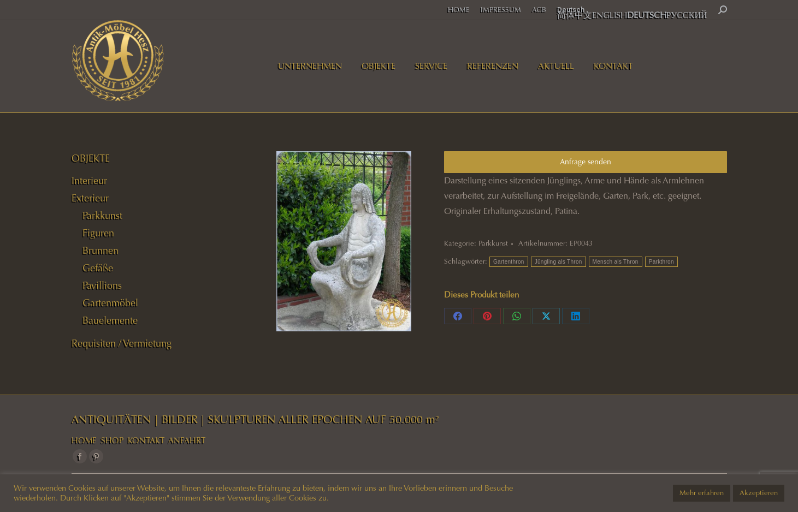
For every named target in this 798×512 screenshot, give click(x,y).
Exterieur (90, 198)
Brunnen (100, 251)
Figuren (98, 233)
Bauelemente (110, 320)
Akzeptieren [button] (759, 493)
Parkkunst (493, 243)
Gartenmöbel (110, 303)
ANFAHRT (186, 440)
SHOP (112, 440)
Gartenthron (508, 262)
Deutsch (570, 9)
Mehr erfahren (701, 493)
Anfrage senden (585, 161)
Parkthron (661, 262)
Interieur (89, 181)
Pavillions (102, 285)
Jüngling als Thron (558, 262)
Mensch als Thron (616, 262)
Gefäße (97, 268)
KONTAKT (146, 440)
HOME (84, 440)
